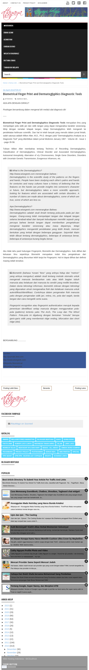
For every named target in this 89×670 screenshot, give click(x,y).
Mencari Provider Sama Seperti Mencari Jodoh (33, 562)
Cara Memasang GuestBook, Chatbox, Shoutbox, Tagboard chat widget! (45, 491)
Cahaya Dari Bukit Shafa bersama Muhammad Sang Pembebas (41, 574)
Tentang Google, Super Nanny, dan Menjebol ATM (34, 586)
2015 (7, 629)
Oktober (11, 656)
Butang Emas (9, 60)
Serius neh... (22, 99)
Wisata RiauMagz (11, 53)
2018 (7, 619)
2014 (7, 632)
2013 (7, 636)
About (5, 3)
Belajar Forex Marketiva (23, 439)
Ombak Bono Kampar (70, 448)
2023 (7, 605)
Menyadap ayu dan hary (29, 448)
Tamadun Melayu (11, 67)
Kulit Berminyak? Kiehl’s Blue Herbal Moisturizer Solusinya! (39, 527)
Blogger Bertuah (45, 439)
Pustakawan (37, 452)
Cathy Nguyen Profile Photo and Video (29, 550)
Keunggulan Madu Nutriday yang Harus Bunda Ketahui (37, 503)
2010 (7, 646)
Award (6, 439)
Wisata (48, 456)
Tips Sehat (7, 456)
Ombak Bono (9, 46)
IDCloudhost (31, 659)
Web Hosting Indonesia (13, 659)
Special (76, 452)
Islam (59, 443)
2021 (7, 609)
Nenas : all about (51, 448)
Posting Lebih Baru (10, 388)
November (12, 652)
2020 (7, 612)
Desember (12, 649)
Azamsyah (8, 39)
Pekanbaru (8, 452)
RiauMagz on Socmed (22, 423)
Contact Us (16, 3)
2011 (7, 642)
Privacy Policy (29, 3)
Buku (58, 439)
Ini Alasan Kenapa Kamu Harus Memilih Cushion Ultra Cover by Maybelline (47, 539)
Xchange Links (60, 456)
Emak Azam (8, 32)
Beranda (8, 25)
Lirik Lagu (69, 443)
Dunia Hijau (69, 439)
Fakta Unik (7, 443)
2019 (7, 615)
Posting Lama (80, 388)
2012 (7, 639)
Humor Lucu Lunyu (23, 443)
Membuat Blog (9, 448)
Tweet (4, 666)
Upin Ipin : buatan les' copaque (28, 456)
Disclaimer (42, 3)
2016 (7, 625)
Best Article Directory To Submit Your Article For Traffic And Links (34, 480)
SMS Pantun (64, 452)
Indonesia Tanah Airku (44, 443)
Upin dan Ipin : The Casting (24, 515)
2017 (7, 622)
